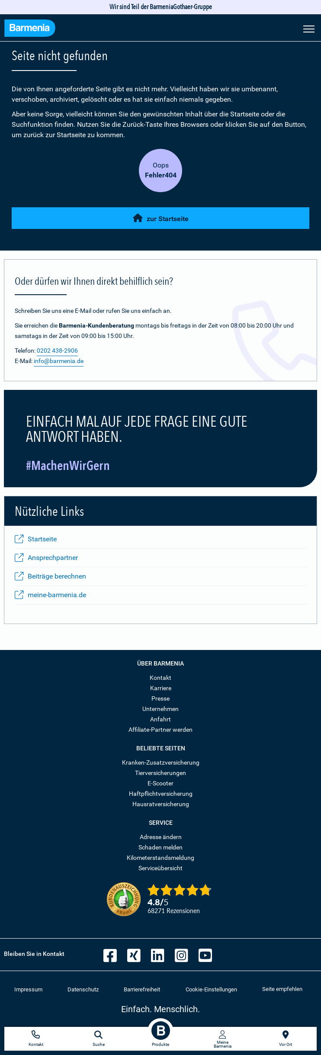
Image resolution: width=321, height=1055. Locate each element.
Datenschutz (83, 989)
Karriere (160, 688)
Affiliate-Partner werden (160, 729)
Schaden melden (160, 847)
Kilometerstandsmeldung (160, 857)
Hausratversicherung (160, 804)
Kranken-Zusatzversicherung (160, 762)
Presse (160, 698)
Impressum (28, 989)
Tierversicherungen (160, 772)
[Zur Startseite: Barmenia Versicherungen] (30, 29)
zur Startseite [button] (161, 218)
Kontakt (160, 677)
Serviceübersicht (160, 868)
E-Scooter (160, 783)
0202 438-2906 (57, 350)
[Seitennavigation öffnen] (309, 28)
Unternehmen (160, 708)
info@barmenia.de (58, 360)
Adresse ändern (161, 836)
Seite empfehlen (282, 989)
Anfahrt (160, 719)
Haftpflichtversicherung (161, 793)
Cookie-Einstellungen (211, 989)
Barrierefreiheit (142, 989)
